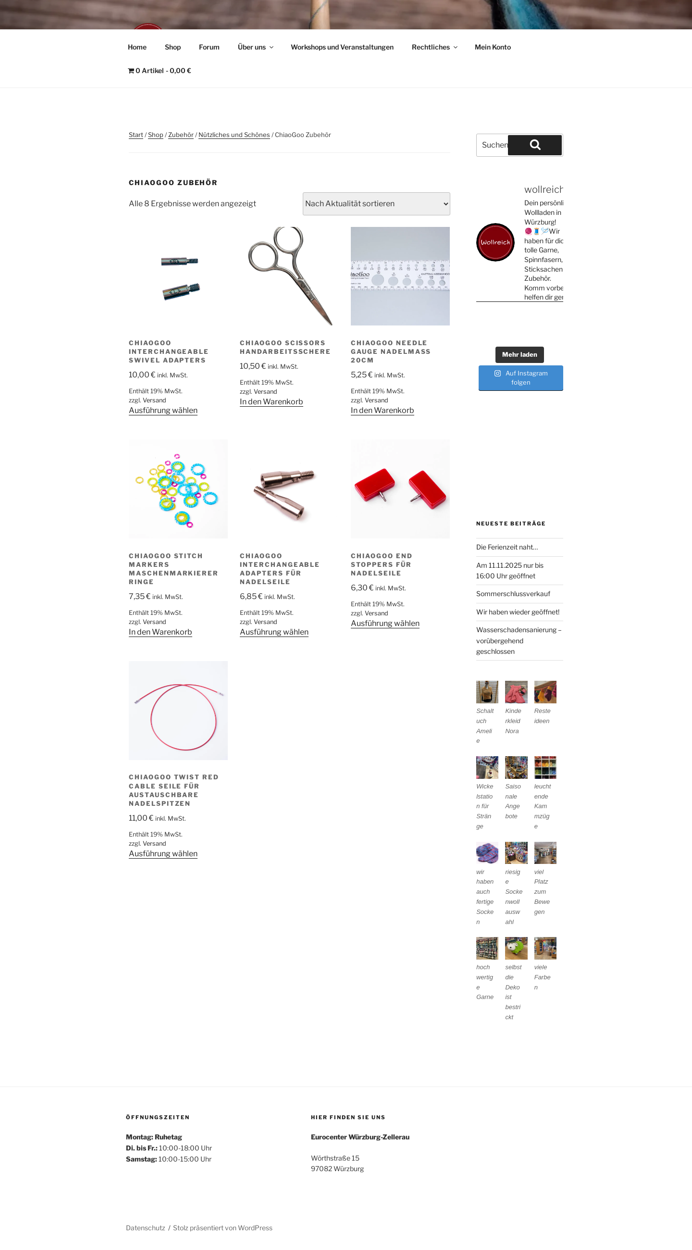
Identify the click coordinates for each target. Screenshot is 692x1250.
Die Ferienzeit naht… (507, 547)
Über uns (256, 47)
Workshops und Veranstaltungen (342, 47)
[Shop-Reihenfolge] (376, 203)
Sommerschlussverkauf (513, 593)
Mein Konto (493, 47)
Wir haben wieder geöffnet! (517, 612)
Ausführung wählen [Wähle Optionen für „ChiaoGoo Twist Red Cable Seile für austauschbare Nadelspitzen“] (163, 853)
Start (136, 134)
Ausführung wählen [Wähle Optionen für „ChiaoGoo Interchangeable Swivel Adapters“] (163, 410)
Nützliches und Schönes (234, 134)
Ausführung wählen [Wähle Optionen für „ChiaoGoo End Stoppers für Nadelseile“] (385, 623)
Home (137, 47)
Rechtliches (435, 47)
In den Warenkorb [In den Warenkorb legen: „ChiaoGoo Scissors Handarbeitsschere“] (271, 401)
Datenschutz (145, 1228)
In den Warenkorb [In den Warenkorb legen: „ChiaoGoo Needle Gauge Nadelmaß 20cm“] (382, 410)
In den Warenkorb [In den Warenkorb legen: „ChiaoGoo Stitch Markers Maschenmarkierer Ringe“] (160, 632)
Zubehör (181, 134)
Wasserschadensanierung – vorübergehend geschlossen (519, 640)
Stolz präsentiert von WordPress (222, 1228)
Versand (154, 400)
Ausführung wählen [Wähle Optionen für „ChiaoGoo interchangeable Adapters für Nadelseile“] (274, 632)
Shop (173, 47)
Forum (209, 47)
